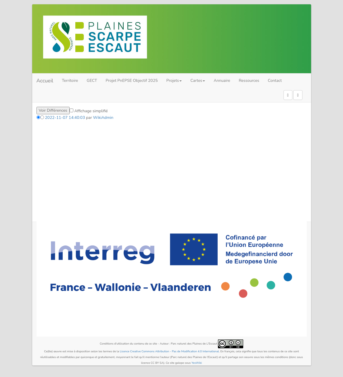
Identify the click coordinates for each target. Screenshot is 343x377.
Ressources (249, 80)
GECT (92, 80)
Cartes (197, 80)
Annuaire (222, 80)
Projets (174, 80)
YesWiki (196, 363)
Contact (275, 80)
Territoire (70, 80)
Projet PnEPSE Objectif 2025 (132, 80)
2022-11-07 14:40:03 (65, 117)
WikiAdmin (103, 117)
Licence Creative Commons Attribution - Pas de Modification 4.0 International (169, 351)
